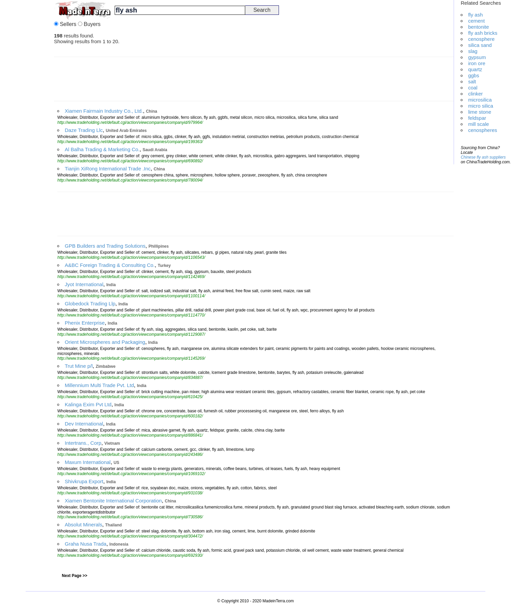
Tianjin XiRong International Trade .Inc (108, 168)
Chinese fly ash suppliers (483, 157)
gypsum (477, 57)
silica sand (480, 45)
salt (472, 81)
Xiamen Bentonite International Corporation (113, 500)
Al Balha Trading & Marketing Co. (102, 149)
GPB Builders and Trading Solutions (105, 246)
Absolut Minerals (83, 524)
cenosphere (481, 39)
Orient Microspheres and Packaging (105, 342)
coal (473, 87)
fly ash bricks (483, 33)
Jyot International (84, 284)
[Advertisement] (27, 101)
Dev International (84, 424)
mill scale (478, 124)
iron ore (476, 63)
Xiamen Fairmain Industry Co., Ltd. (104, 111)
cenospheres (482, 130)
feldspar (477, 118)
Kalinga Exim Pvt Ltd (88, 404)
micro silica (480, 106)
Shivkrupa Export (84, 481)
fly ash (475, 15)
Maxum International (88, 462)
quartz (475, 69)
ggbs (473, 75)
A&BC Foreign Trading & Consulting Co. (110, 265)
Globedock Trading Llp (90, 303)
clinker (475, 94)
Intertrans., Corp (83, 443)
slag (473, 51)
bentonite (478, 27)
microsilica (480, 100)
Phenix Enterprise (85, 323)
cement (476, 21)
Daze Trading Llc (84, 130)
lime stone (479, 112)
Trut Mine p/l (79, 366)
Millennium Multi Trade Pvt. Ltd (99, 385)
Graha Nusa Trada (85, 544)
